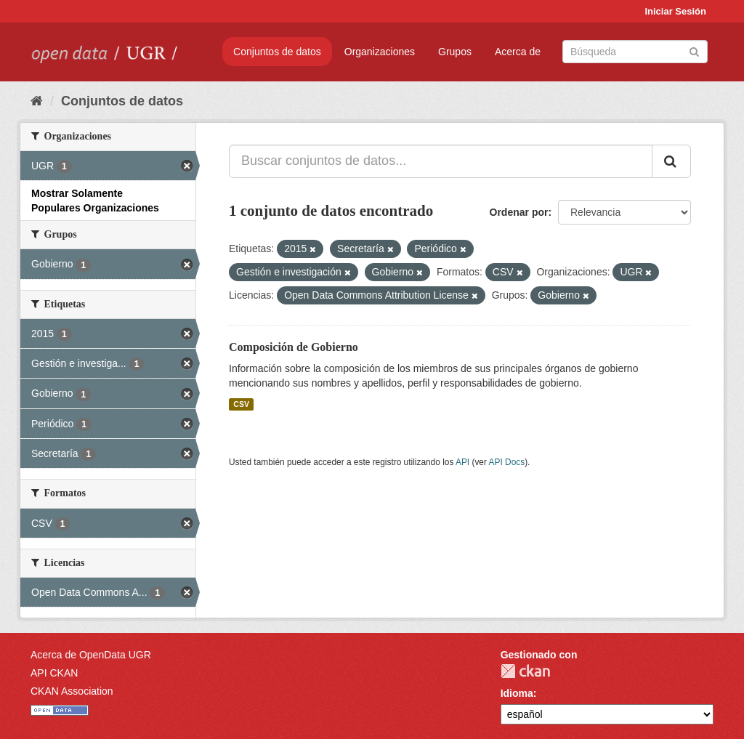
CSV (241, 404)
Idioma (517, 693)
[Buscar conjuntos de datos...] (440, 161)
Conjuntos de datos (277, 51)
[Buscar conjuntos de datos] (635, 51)
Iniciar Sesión (675, 11)
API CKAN (54, 673)
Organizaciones (379, 51)
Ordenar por (519, 212)
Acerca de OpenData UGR (91, 655)
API (462, 462)
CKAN (525, 671)
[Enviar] (694, 50)
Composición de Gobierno (293, 347)
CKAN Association (72, 691)
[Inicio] (37, 101)
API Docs (507, 462)
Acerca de (518, 51)
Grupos (455, 51)
